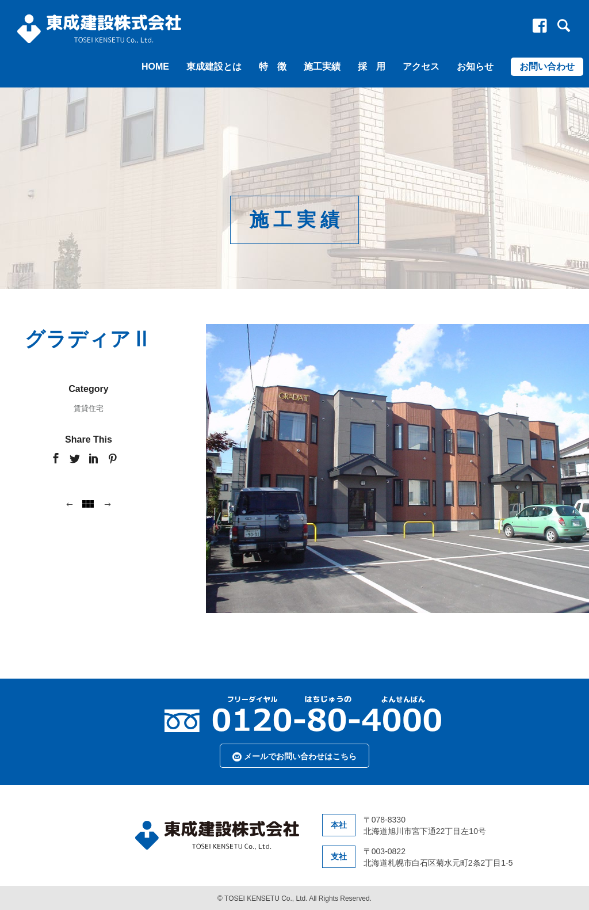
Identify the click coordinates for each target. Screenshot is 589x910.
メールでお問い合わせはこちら (294, 756)
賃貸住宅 (89, 408)
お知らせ (475, 66)
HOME (155, 66)
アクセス (421, 66)
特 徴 (272, 66)
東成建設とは (214, 66)
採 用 (371, 66)
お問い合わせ (547, 66)
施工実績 (322, 66)
